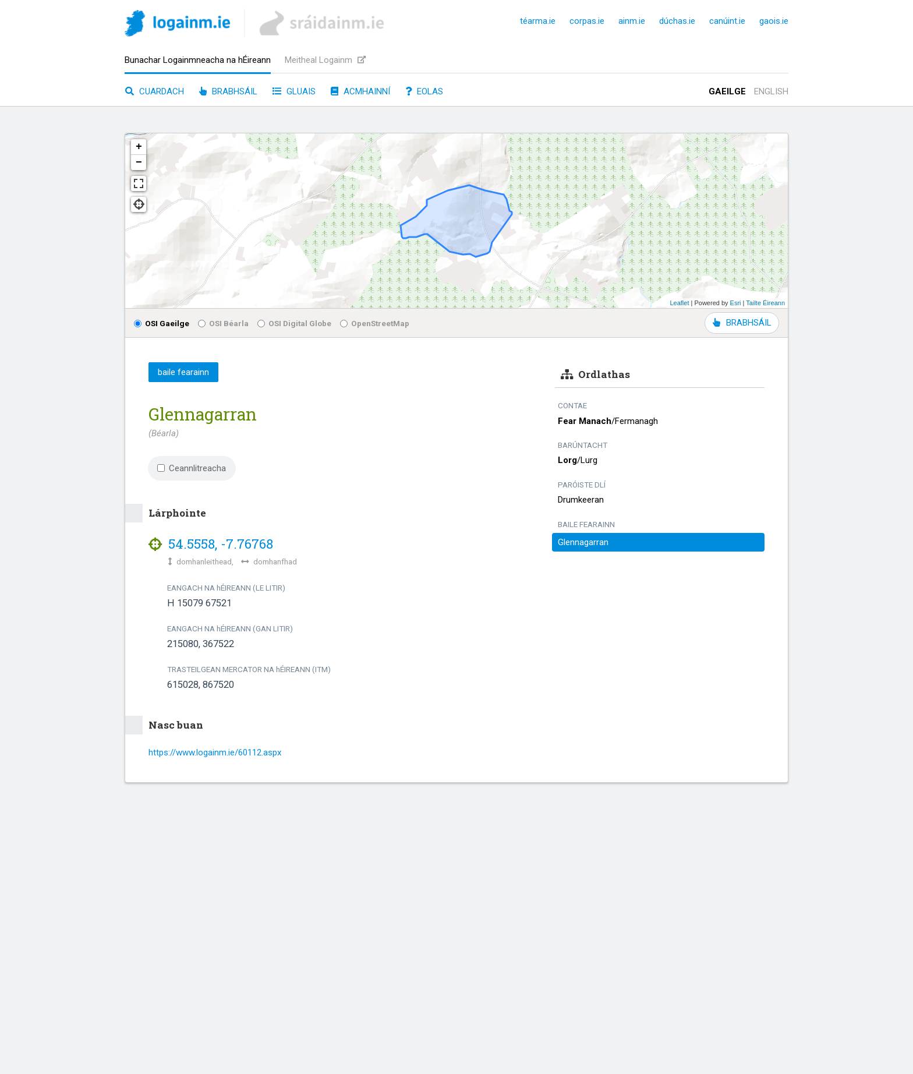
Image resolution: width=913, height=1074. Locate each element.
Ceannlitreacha (191, 468)
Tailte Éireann (765, 302)
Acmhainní (360, 91)
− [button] (139, 162)
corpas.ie (586, 21)
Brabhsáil (228, 91)
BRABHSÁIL (742, 322)
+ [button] (139, 147)
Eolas (424, 91)
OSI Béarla (223, 323)
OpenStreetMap (374, 323)
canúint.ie (727, 21)
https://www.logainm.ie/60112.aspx (214, 752)
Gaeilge (727, 91)
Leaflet (679, 302)
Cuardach (154, 91)
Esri (735, 302)
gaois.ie (773, 21)
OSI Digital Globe (294, 323)
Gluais (294, 91)
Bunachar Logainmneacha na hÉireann (198, 60)
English (771, 91)
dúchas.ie (677, 21)
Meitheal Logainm (325, 60)
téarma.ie (537, 21)
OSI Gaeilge (161, 323)
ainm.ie (631, 21)
